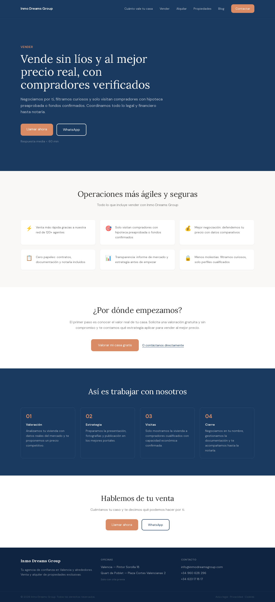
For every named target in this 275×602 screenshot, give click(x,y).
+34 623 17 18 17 (192, 579)
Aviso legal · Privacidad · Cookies (234, 597)
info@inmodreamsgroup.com (202, 567)
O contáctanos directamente (163, 345)
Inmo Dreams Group (37, 8)
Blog (221, 9)
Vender (165, 9)
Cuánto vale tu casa (138, 9)
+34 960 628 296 (193, 573)
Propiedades (202, 9)
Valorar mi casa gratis (115, 345)
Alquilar (181, 9)
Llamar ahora (37, 129)
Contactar (242, 9)
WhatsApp (71, 129)
